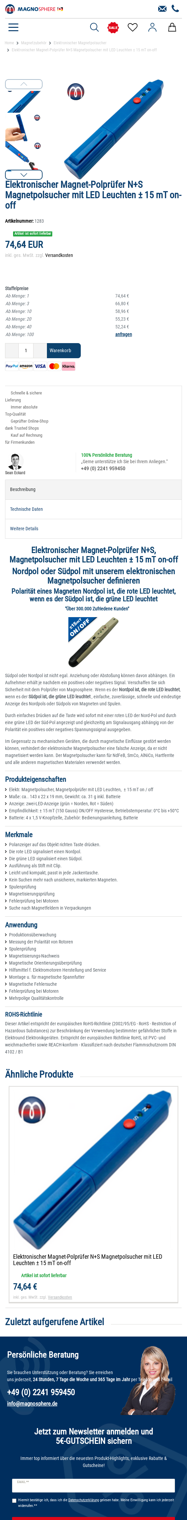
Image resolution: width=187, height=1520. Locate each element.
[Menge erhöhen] (40, 350)
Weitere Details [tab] (24, 528)
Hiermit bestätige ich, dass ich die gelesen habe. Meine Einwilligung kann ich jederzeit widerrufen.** (96, 1503)
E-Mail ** (23, 1482)
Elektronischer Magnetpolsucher (80, 43)
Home (9, 43)
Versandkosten (59, 255)
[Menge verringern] (11, 350)
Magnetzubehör (34, 43)
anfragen (123, 334)
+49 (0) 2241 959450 (103, 468)
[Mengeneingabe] (26, 350)
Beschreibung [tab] (23, 489)
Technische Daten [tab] (26, 509)
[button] (24, 175)
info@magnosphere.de (32, 1403)
